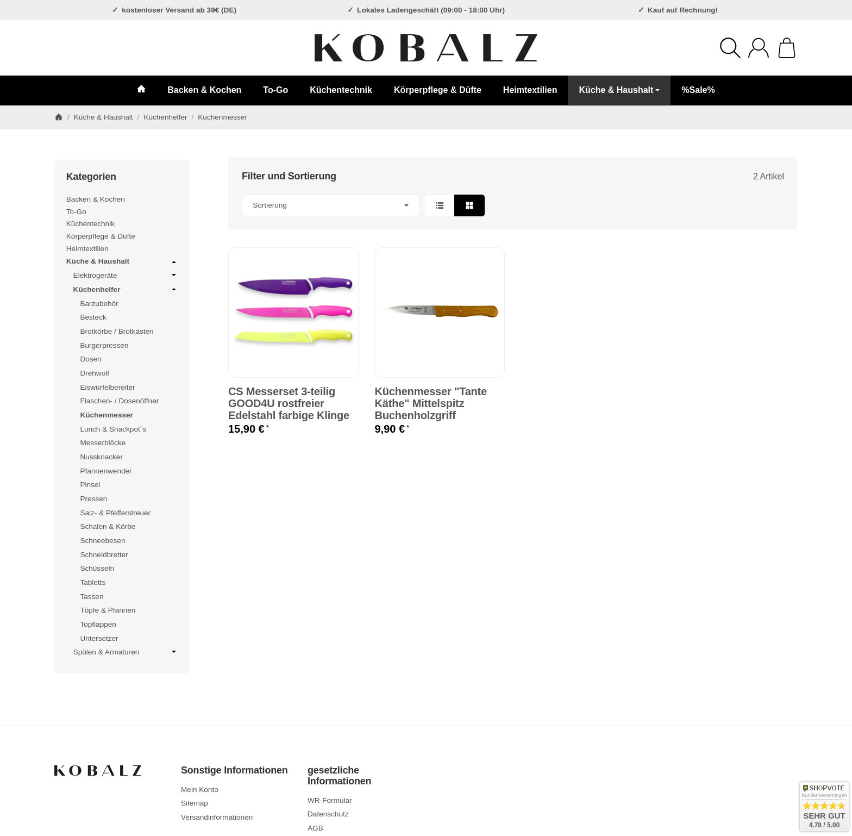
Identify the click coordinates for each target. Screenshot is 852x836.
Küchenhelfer (126, 289)
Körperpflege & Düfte (437, 90)
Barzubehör (99, 304)
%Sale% (698, 90)
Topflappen (98, 624)
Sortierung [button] (331, 205)
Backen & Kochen (204, 90)
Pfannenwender (105, 471)
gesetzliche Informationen (339, 776)
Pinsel (90, 485)
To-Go (275, 90)
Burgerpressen (104, 345)
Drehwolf (94, 373)
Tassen (91, 596)
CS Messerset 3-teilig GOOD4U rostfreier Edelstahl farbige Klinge (288, 403)
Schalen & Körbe (107, 526)
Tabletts (92, 582)
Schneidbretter (104, 555)
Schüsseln (97, 568)
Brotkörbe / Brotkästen (116, 331)
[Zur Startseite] (426, 48)
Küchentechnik (341, 90)
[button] (513, 205)
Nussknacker (101, 457)
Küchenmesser (106, 415)
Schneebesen (102, 540)
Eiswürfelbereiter (107, 387)
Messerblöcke (103, 443)
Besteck (93, 317)
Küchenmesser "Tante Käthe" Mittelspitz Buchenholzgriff (431, 403)
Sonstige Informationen (234, 770)
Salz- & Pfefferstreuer (115, 513)
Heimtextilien (530, 90)
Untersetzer (99, 638)
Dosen (90, 359)
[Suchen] (730, 48)
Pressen (93, 499)
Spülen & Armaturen (126, 651)
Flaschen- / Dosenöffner (119, 401)
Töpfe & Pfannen (107, 610)
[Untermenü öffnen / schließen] (174, 262)
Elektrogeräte (126, 275)
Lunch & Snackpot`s (113, 429)
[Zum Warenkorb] (787, 48)
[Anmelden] (758, 48)
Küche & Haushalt (619, 90)
